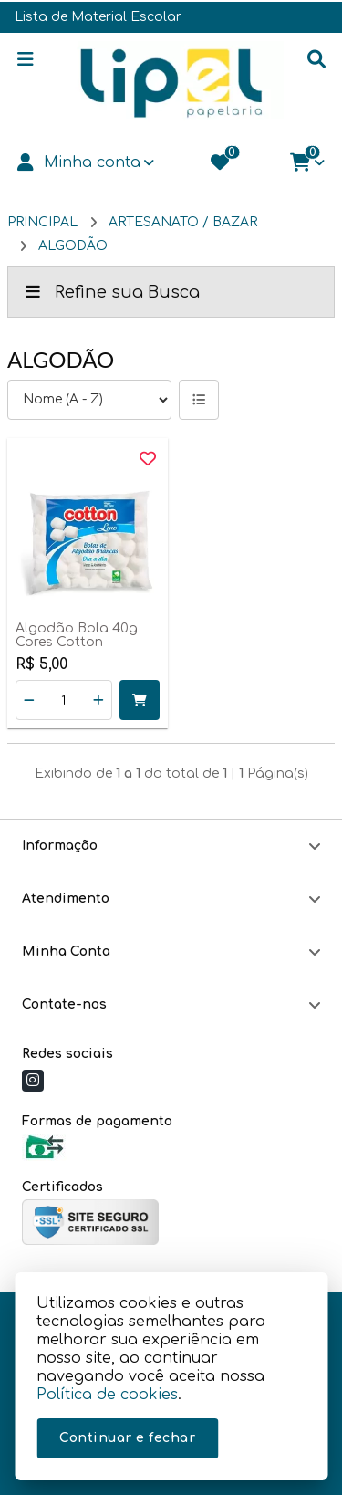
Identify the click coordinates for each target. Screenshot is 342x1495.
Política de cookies (107, 1394)
